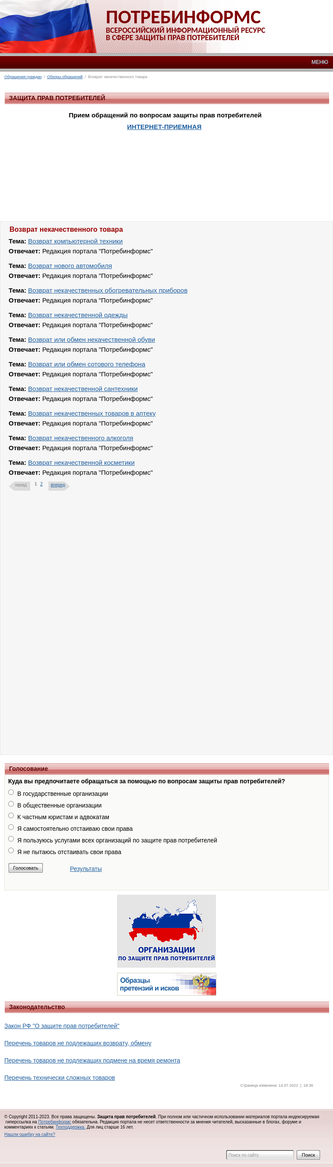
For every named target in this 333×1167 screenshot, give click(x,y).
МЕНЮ (319, 62)
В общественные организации (59, 805)
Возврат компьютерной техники (75, 241)
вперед (58, 485)
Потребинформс (54, 1122)
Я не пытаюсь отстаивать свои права (69, 851)
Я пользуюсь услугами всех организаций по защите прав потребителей (117, 840)
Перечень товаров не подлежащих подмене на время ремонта (92, 1060)
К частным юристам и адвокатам (63, 817)
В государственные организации (62, 793)
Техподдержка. (71, 1127)
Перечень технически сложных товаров (59, 1077)
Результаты (86, 868)
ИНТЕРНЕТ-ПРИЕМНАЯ (164, 126)
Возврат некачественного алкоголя (80, 438)
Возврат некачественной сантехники (83, 388)
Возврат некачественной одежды (78, 315)
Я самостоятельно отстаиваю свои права (75, 828)
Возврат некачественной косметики (81, 462)
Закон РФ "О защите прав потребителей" (61, 1025)
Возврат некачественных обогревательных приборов (107, 290)
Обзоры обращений (64, 77)
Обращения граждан (22, 77)
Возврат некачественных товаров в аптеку (92, 413)
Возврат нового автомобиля (70, 265)
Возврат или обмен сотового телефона (86, 364)
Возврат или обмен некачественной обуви (91, 339)
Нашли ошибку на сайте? (29, 1134)
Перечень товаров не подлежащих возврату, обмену (77, 1043)
